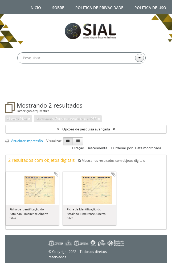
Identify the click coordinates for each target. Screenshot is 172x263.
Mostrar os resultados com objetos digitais (111, 160)
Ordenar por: (123, 148)
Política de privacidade (99, 7)
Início (35, 7)
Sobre (58, 7)
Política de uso (150, 7)
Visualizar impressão (24, 140)
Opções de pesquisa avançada (86, 129)
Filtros (18, 91)
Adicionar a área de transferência (56, 174)
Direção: (78, 148)
